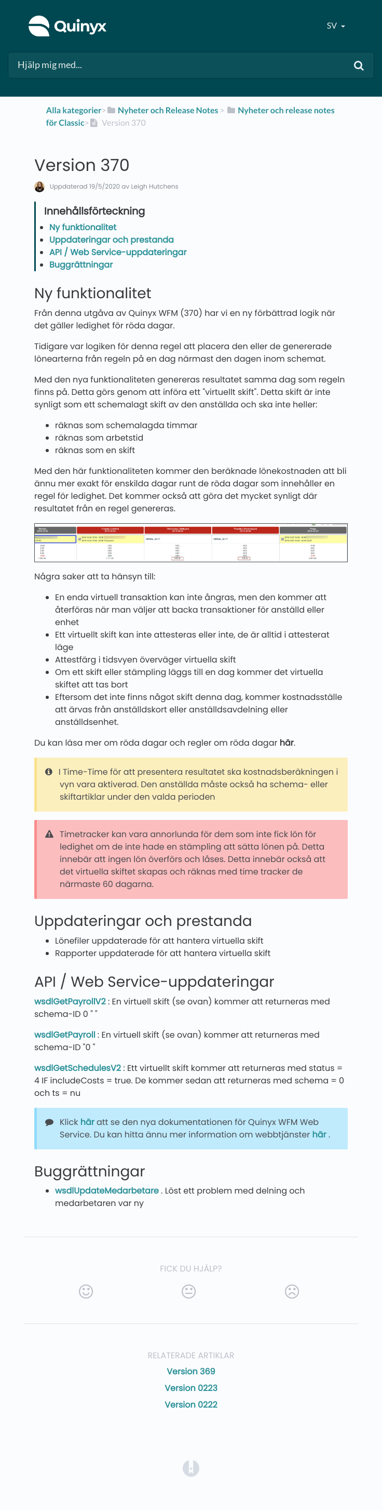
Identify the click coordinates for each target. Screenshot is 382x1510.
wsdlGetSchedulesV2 (78, 1068)
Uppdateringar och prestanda (111, 240)
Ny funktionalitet (82, 227)
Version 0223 (191, 1388)
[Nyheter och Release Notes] (162, 110)
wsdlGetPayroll (66, 1035)
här (287, 743)
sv (332, 26)
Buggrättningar (81, 265)
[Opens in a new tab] (191, 1468)
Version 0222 (191, 1405)
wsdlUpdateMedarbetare (108, 1191)
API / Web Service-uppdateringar (117, 252)
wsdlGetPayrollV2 (71, 1002)
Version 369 (191, 1371)
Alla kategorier (74, 110)
